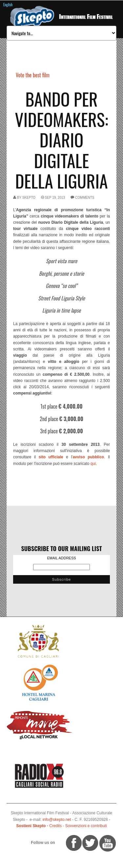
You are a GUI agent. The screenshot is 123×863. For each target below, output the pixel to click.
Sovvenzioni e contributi (86, 826)
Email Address (61, 558)
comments (84, 197)
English (7, 4)
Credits (55, 826)
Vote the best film (33, 75)
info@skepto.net (57, 819)
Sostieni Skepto (31, 826)
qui (93, 463)
